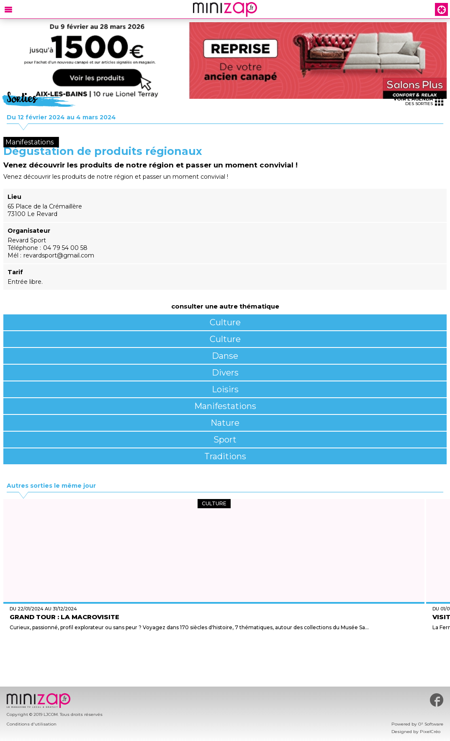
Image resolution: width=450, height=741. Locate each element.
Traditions (225, 456)
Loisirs (225, 389)
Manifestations (225, 406)
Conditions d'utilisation (32, 724)
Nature (225, 423)
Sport (225, 440)
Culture (225, 322)
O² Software (430, 724)
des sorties (418, 101)
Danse (225, 356)
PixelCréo (430, 731)
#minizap (436, 700)
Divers (225, 373)
